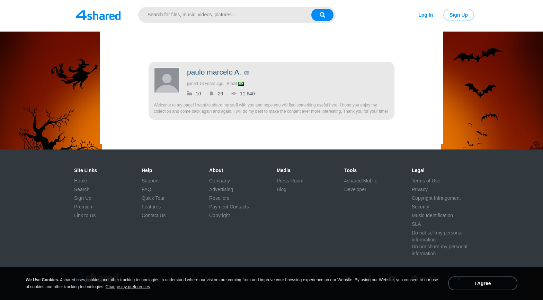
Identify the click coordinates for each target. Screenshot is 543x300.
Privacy (420, 189)
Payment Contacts (229, 206)
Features (151, 206)
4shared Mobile (360, 180)
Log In (425, 15)
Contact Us (154, 215)
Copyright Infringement (436, 198)
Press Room (290, 180)
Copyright (219, 215)
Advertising (221, 189)
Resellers (219, 198)
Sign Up (458, 15)
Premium (84, 206)
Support (150, 180)
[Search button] (322, 15)
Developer (355, 189)
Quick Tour (153, 198)
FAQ (146, 189)
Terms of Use (426, 180)
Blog (281, 189)
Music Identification (432, 215)
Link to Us (85, 215)
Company (219, 180)
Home (80, 180)
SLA (416, 224)
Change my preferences (128, 286)
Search (81, 189)
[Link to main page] (98, 15)
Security (420, 206)
